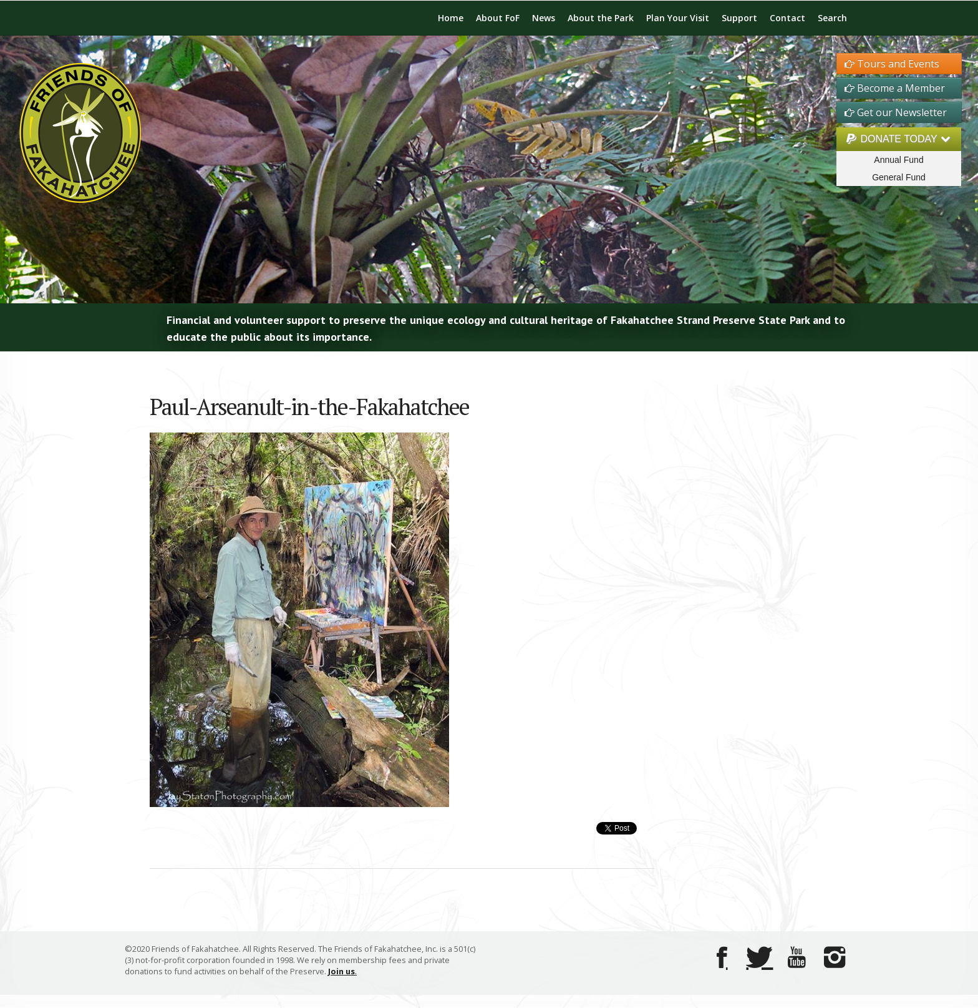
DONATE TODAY (898, 139)
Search (832, 18)
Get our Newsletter (896, 112)
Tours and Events (892, 64)
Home (450, 18)
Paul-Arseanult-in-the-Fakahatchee (309, 406)
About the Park (601, 18)
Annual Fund (898, 160)
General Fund (899, 177)
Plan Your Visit (677, 18)
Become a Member (895, 88)
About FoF (498, 18)
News (543, 18)
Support (739, 18)
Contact (787, 18)
